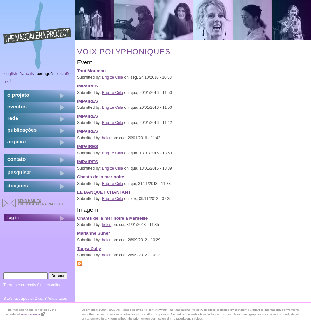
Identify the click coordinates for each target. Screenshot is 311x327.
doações (17, 185)
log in (13, 217)
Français (27, 74)
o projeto (18, 95)
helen (106, 138)
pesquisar (19, 172)
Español (64, 74)
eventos (17, 106)
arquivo (16, 141)
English (10, 74)
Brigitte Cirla (112, 77)
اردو (7, 81)
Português (45, 74)
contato (16, 159)
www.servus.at (33, 314)
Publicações (22, 130)
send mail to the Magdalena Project (40, 202)
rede (12, 118)
